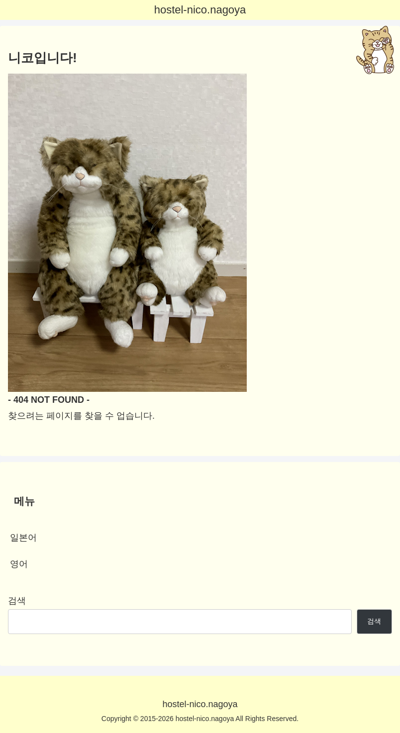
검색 (17, 601)
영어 (19, 564)
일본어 (23, 538)
